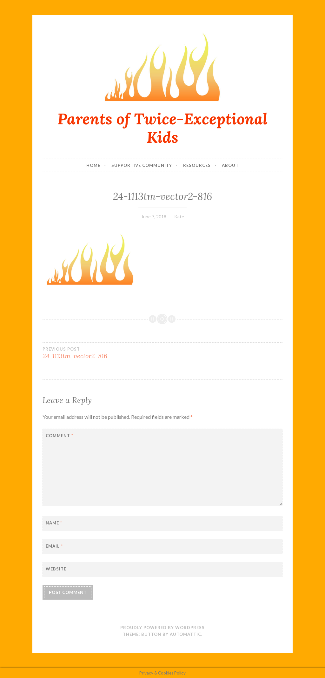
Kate (179, 216)
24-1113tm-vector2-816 (102, 353)
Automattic (185, 634)
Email (54, 546)
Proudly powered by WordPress (162, 627)
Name (54, 522)
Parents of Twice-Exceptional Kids (162, 128)
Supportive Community (141, 165)
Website (56, 568)
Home (93, 165)
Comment (59, 435)
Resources (197, 165)
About (230, 165)
